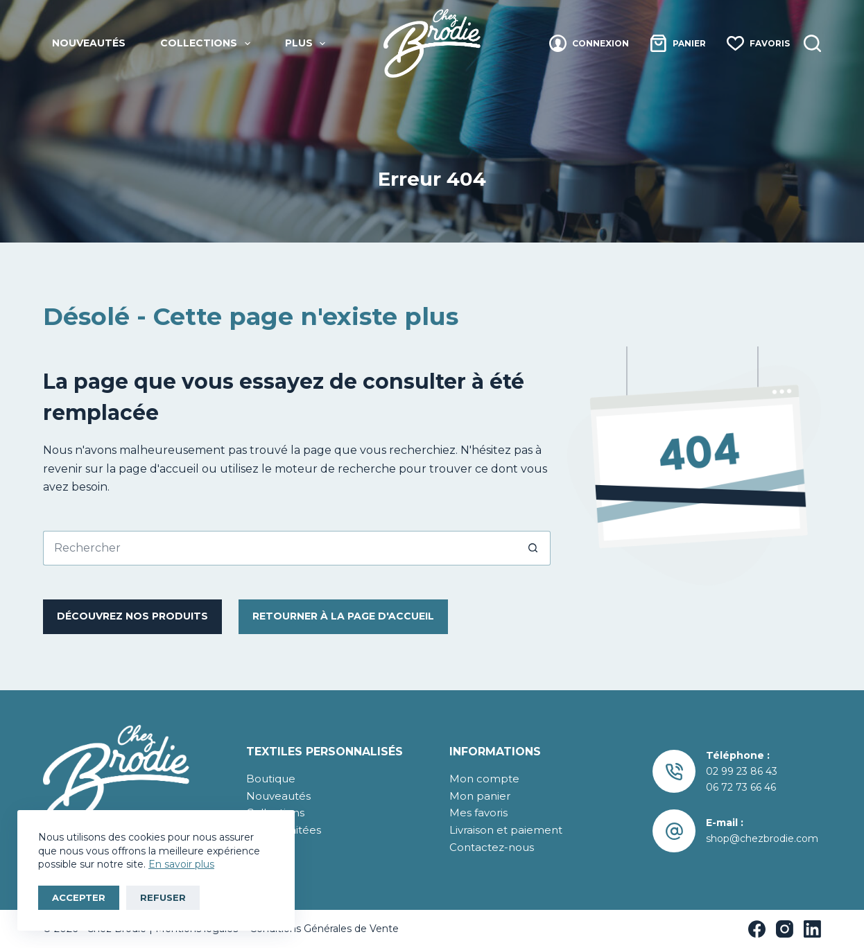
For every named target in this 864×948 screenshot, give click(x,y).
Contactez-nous (491, 847)
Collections (208, 43)
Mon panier (479, 795)
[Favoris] (758, 43)
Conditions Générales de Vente (323, 928)
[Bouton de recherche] (533, 548)
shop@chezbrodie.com (762, 838)
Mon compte (484, 778)
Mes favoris (478, 812)
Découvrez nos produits (132, 616)
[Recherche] (812, 43)
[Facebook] (757, 929)
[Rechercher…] (279, 548)
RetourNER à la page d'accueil (343, 616)
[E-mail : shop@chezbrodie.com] (674, 831)
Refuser (163, 897)
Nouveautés (89, 43)
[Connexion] (589, 43)
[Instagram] (784, 929)
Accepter (78, 897)
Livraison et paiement (505, 829)
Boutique (270, 778)
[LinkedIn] (812, 929)
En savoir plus (181, 864)
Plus (308, 43)
